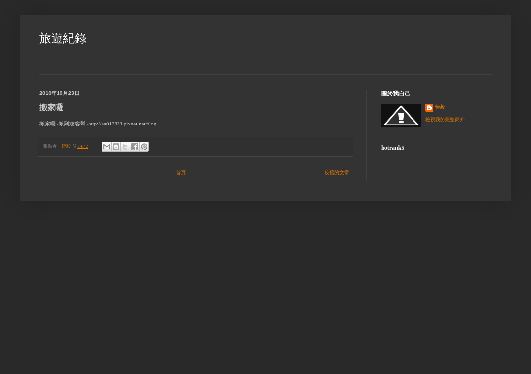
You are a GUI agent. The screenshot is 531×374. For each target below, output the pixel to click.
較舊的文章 (336, 172)
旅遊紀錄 (63, 38)
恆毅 (440, 107)
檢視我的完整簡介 (445, 119)
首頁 (181, 172)
